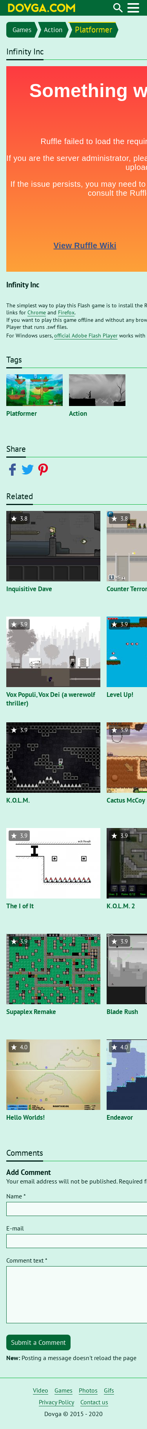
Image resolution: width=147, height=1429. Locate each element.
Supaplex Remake (31, 1011)
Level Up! (120, 694)
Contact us (94, 1402)
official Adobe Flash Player (86, 335)
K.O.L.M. (18, 800)
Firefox (66, 312)
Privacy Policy (56, 1402)
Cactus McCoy (126, 800)
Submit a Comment (38, 1342)
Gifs (109, 1390)
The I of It (20, 906)
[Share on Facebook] (14, 469)
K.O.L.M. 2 (121, 906)
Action (53, 29)
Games (22, 29)
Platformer (93, 29)
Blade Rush (122, 1011)
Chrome (36, 312)
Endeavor (120, 1117)
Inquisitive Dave (29, 589)
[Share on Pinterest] (44, 469)
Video (40, 1390)
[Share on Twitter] (29, 469)
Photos (88, 1390)
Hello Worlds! (25, 1117)
